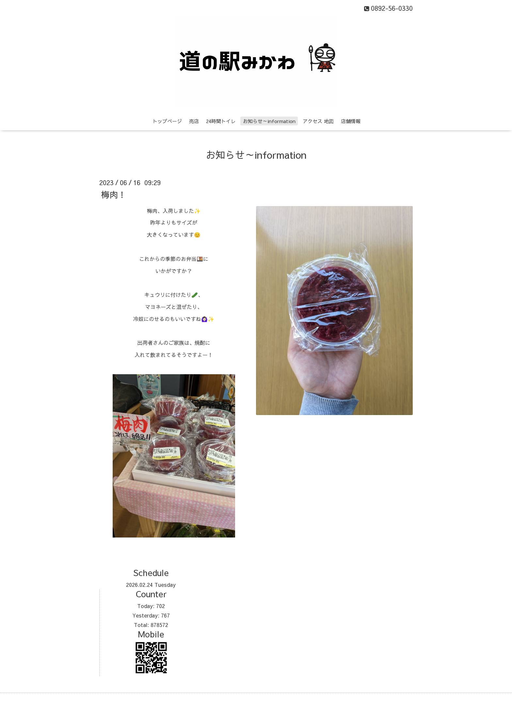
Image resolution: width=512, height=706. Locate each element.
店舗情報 (350, 121)
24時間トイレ (221, 121)
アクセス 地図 (318, 121)
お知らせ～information (269, 121)
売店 (194, 121)
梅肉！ (113, 194)
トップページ (167, 121)
